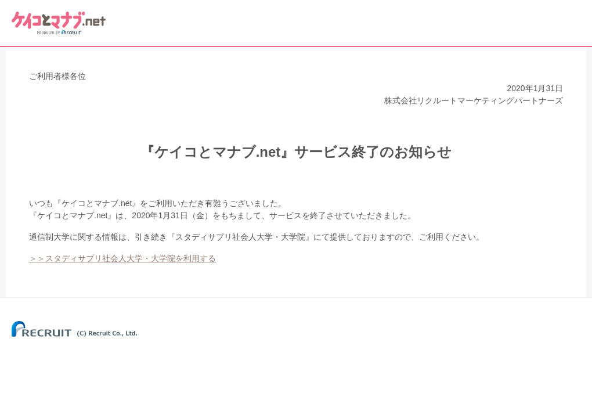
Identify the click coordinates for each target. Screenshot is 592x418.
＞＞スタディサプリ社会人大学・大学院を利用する (122, 258)
